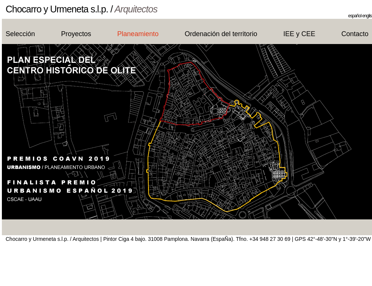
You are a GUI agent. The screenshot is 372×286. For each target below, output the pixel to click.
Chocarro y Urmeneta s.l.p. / (81, 9)
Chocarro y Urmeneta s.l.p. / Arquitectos (52, 239)
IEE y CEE (299, 34)
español (354, 15)
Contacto (355, 34)
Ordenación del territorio (221, 34)
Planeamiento (138, 34)
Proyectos (76, 34)
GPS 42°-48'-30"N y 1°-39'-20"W (332, 239)
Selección (20, 34)
